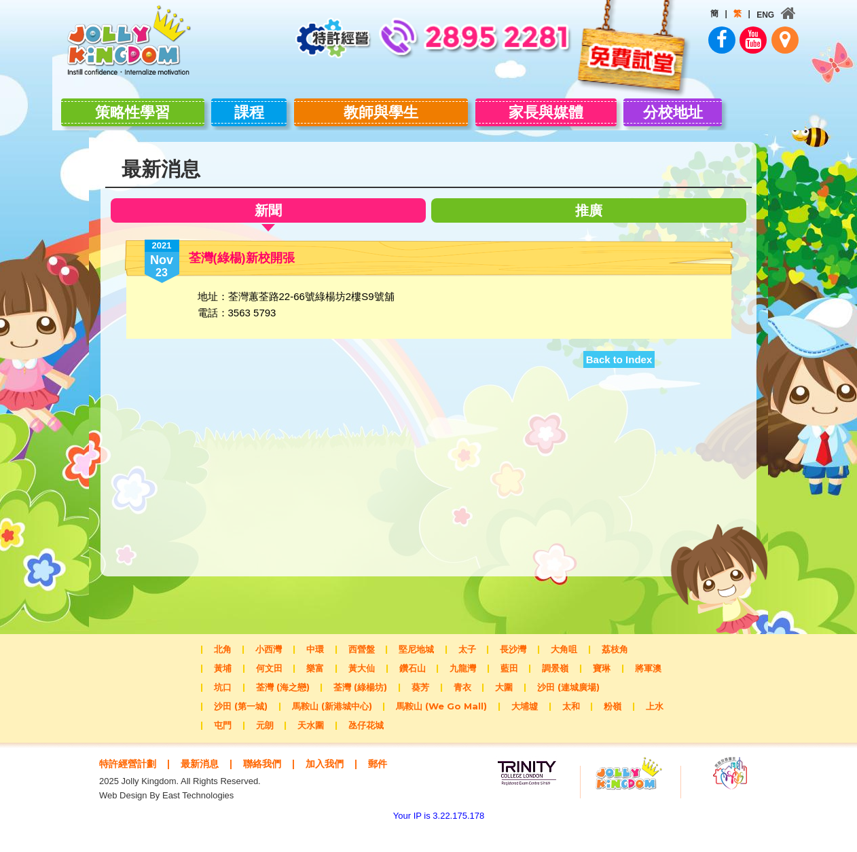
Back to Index (619, 369)
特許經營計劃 (129, 773)
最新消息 (205, 773)
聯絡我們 (270, 773)
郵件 (134, 786)
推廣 (591, 220)
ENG (729, 15)
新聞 (265, 222)
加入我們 (336, 773)
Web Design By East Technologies (166, 818)
